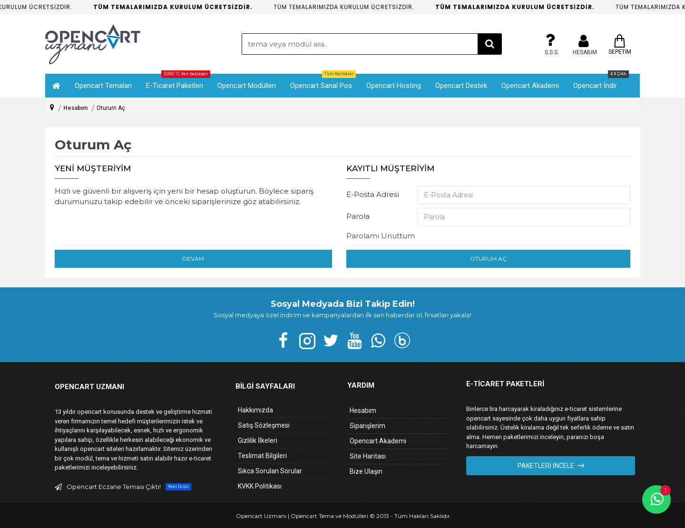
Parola (358, 216)
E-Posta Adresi (372, 194)
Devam (193, 258)
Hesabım (75, 108)
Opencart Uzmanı (261, 515)
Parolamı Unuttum (380, 235)
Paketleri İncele (546, 465)
